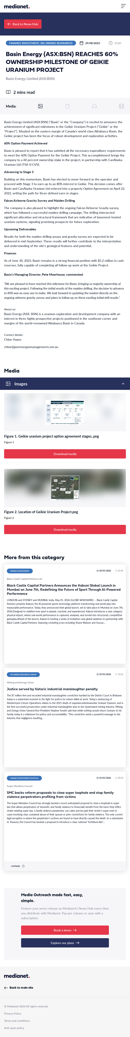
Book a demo (65, 930)
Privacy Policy (12, 1013)
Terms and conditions (17, 1021)
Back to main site (18, 987)
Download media (65, 454)
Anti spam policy (14, 1028)
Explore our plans (65, 943)
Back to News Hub (23, 24)
